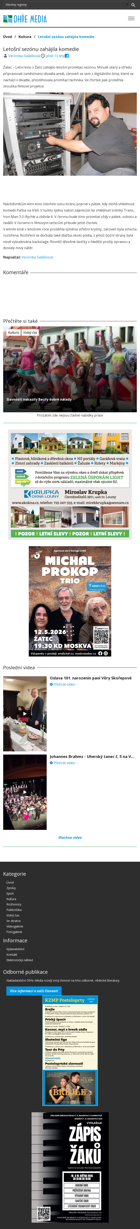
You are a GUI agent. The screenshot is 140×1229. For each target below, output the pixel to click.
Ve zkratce (13, 921)
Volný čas (30, 332)
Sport (10, 893)
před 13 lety (55, 55)
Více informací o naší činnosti (34, 991)
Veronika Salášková (25, 55)
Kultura (25, 36)
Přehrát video (62, 684)
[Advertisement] (70, 187)
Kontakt (11, 955)
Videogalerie (14, 926)
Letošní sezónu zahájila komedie (66, 36)
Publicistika (14, 910)
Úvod (7, 36)
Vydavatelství (15, 949)
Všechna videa (70, 837)
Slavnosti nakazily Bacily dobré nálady (39, 399)
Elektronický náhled (19, 960)
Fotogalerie (14, 932)
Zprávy (11, 888)
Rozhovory (13, 904)
